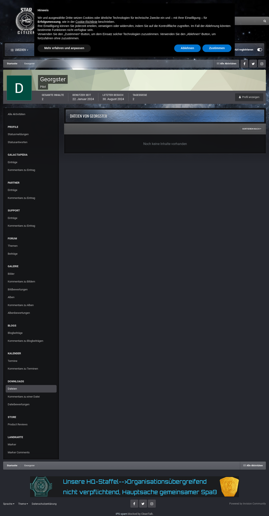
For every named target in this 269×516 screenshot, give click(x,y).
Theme (23, 503)
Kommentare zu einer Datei (24, 396)
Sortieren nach (251, 129)
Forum (77, 49)
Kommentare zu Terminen (23, 368)
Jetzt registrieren (242, 49)
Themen (13, 245)
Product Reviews (18, 424)
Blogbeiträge (15, 332)
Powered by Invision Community (247, 503)
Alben (11, 297)
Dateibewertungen (18, 404)
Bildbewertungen (18, 289)
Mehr (168, 49)
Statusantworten (17, 142)
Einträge (12, 162)
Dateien (12, 388)
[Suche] (217, 21)
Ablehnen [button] (187, 504)
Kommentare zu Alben (21, 305)
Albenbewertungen (19, 312)
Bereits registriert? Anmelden (209, 49)
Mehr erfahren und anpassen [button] (64, 504)
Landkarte (119, 49)
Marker (12, 444)
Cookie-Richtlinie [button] (86, 478)
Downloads (145, 49)
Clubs (97, 49)
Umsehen (19, 49)
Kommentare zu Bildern (21, 281)
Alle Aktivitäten (49, 49)
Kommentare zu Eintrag (21, 170)
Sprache (8, 503)
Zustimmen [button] (217, 504)
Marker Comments (19, 452)
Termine (12, 360)
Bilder (11, 273)
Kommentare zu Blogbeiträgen (25, 340)
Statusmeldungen (18, 134)
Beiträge (13, 253)
